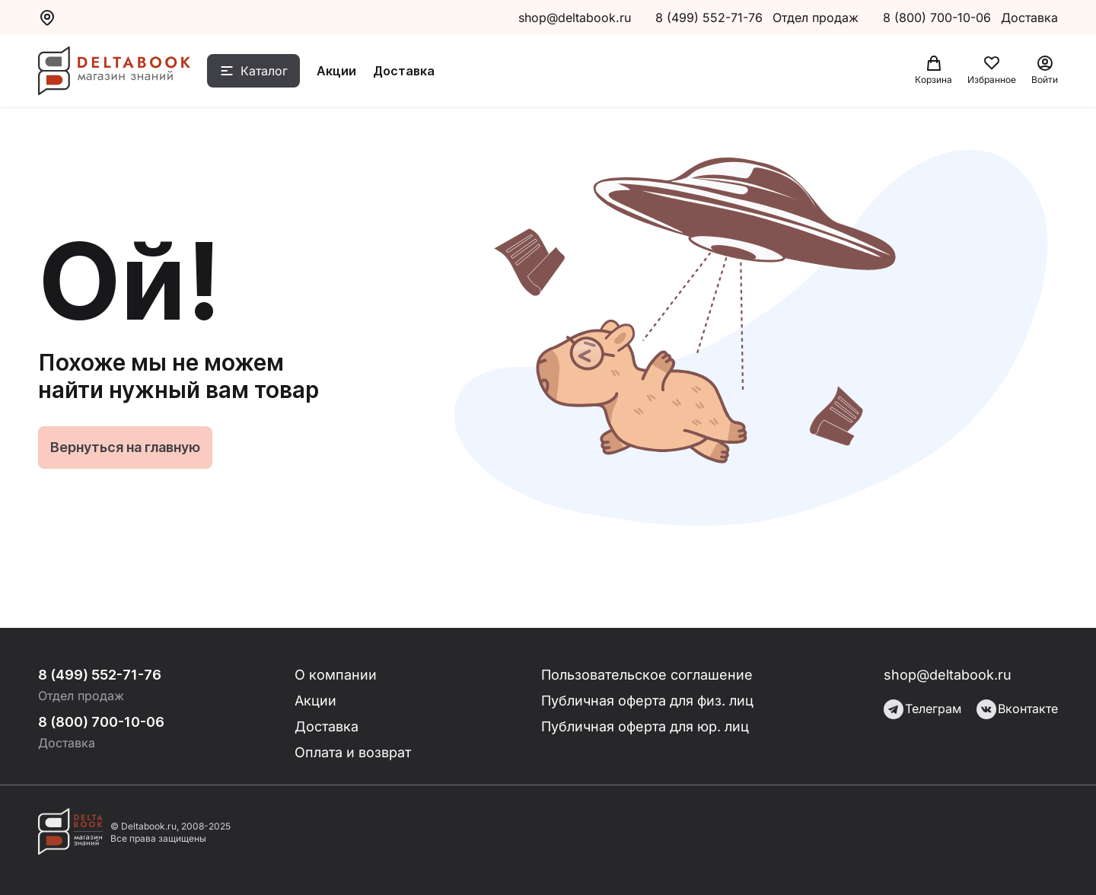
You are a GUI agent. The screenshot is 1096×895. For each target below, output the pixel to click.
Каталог (264, 70)
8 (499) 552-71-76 (709, 17)
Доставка (404, 70)
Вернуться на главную (125, 447)
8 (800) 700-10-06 (939, 17)
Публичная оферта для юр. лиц (645, 726)
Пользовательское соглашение (647, 675)
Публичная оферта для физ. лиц (647, 701)
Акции (336, 70)
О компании (336, 675)
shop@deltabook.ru (574, 17)
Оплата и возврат (353, 752)
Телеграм (922, 709)
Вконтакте (1017, 709)
